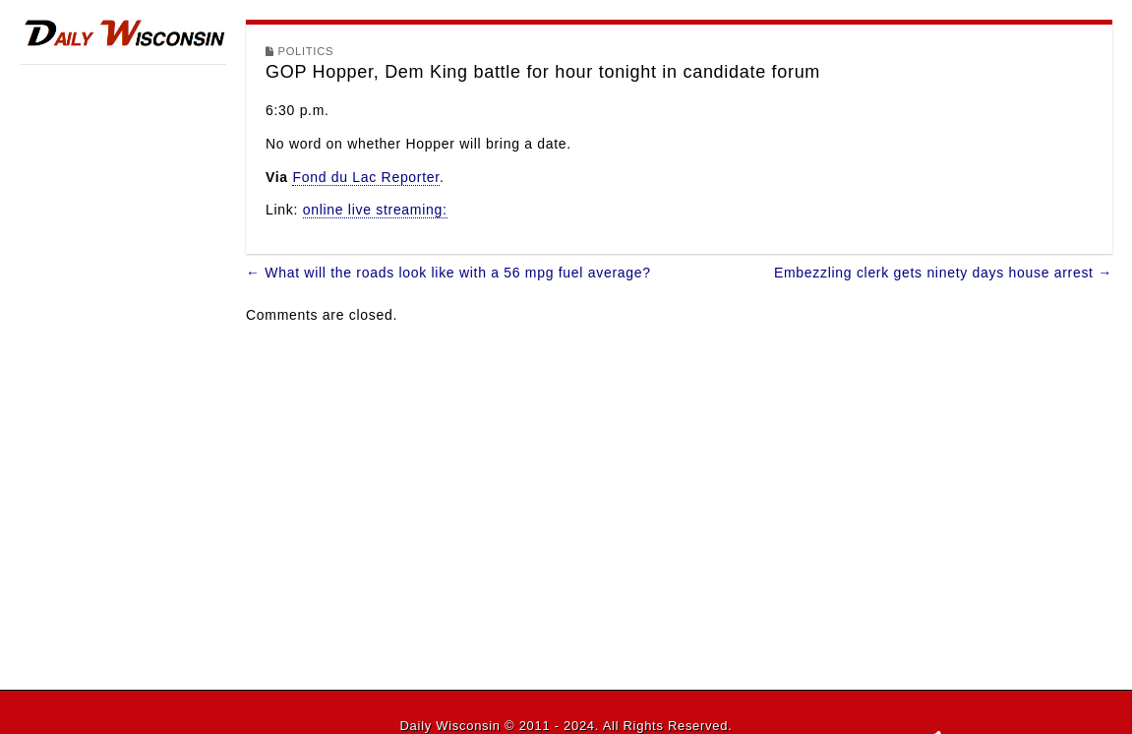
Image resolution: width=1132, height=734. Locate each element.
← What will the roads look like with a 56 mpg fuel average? (448, 272)
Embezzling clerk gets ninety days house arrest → (943, 272)
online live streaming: (375, 209)
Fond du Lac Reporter (365, 177)
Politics (306, 51)
